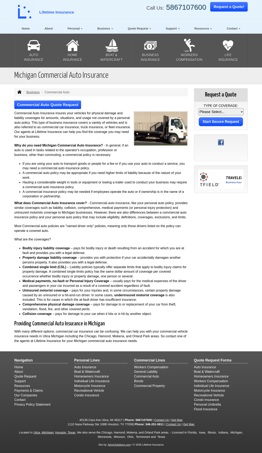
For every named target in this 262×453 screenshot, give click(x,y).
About (48, 28)
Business (33, 92)
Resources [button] (203, 28)
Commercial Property (149, 386)
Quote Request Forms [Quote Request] (213, 360)
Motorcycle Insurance (89, 386)
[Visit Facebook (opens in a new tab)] (221, 142)
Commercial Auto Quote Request (47, 105)
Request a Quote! (229, 7)
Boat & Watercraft (87, 371)
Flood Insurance (206, 409)
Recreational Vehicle (89, 390)
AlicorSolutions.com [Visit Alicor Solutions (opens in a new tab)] (119, 444)
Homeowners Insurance (91, 376)
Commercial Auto (146, 376)
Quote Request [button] (139, 28)
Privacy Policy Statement (32, 404)
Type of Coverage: (221, 106)
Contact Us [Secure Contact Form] (161, 420)
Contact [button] (233, 28)
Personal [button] (75, 28)
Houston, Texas (65, 432)
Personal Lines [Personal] (87, 360)
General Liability (146, 371)
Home (26, 28)
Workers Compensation (151, 367)
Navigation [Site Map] (23, 360)
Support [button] (173, 28)
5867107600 (186, 7)
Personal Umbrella (207, 404)
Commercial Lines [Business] (149, 360)
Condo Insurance (86, 395)
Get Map (177, 420)
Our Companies (25, 395)
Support (20, 381)
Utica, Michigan (43, 432)
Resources (22, 386)
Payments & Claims (28, 390)
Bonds (138, 381)
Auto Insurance (85, 367)
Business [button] (105, 28)
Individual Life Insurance (92, 381)
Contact (20, 400)
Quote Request (25, 376)
